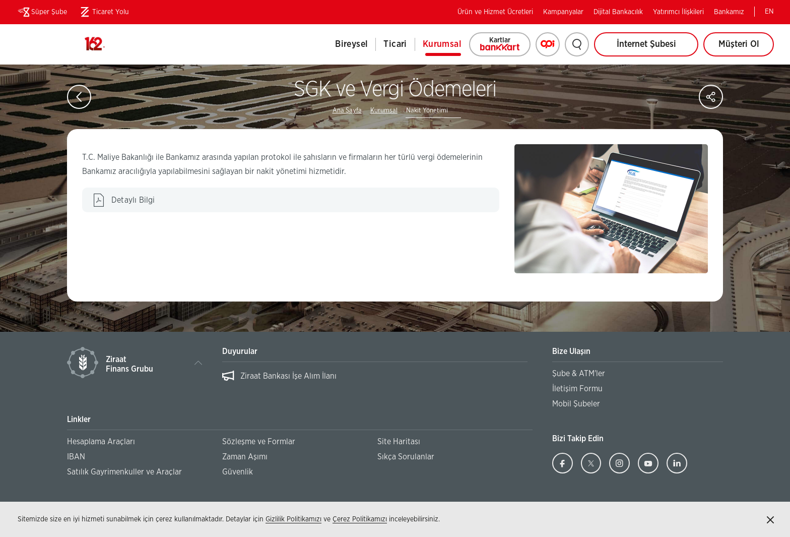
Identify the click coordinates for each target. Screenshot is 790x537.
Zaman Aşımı (245, 457)
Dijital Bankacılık (618, 12)
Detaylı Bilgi (153, 203)
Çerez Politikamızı (360, 519)
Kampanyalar (563, 12)
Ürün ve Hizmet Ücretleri (495, 12)
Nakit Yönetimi (427, 110)
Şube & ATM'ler (578, 374)
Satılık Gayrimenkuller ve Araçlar (124, 472)
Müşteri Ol (746, 48)
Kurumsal (442, 44)
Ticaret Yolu (103, 12)
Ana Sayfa (347, 110)
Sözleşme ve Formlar (258, 442)
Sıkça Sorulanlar (405, 457)
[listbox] (374, 381)
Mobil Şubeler (576, 404)
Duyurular (239, 351)
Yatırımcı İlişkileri (678, 12)
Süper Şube (41, 12)
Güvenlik (237, 472)
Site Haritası (398, 442)
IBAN (76, 457)
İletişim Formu (577, 389)
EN (769, 11)
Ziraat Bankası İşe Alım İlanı (288, 376)
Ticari (395, 44)
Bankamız (729, 12)
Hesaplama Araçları (101, 442)
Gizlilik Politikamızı (293, 519)
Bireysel (351, 44)
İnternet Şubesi (646, 44)
